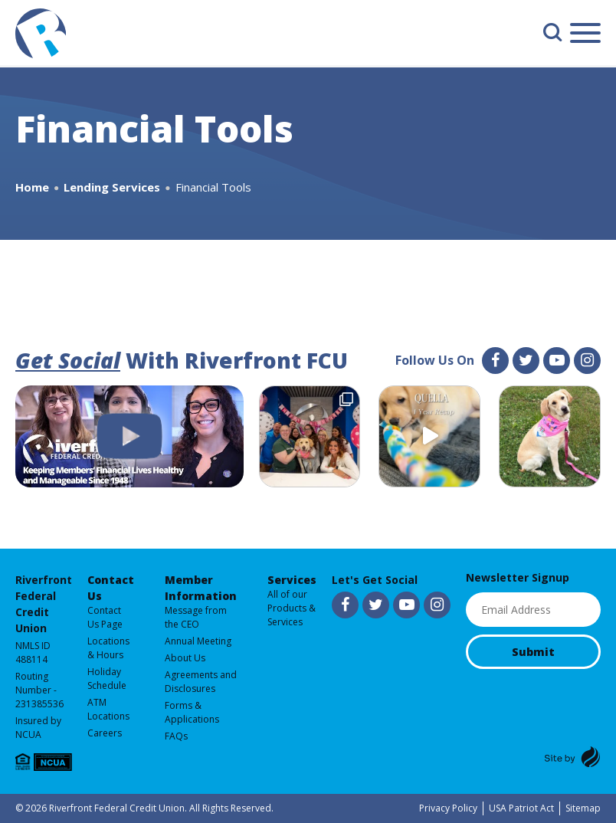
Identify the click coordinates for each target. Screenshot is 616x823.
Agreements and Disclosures (201, 681)
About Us (185, 657)
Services (291, 579)
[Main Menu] (585, 35)
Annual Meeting (198, 641)
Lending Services (112, 187)
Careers (104, 732)
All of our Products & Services (291, 608)
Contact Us (110, 587)
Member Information (201, 587)
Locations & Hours (108, 647)
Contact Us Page (105, 617)
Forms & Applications (192, 712)
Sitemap (583, 808)
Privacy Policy (448, 808)
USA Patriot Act (521, 808)
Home (32, 187)
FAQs (176, 736)
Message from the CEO (196, 617)
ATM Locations (108, 709)
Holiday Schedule (106, 678)
